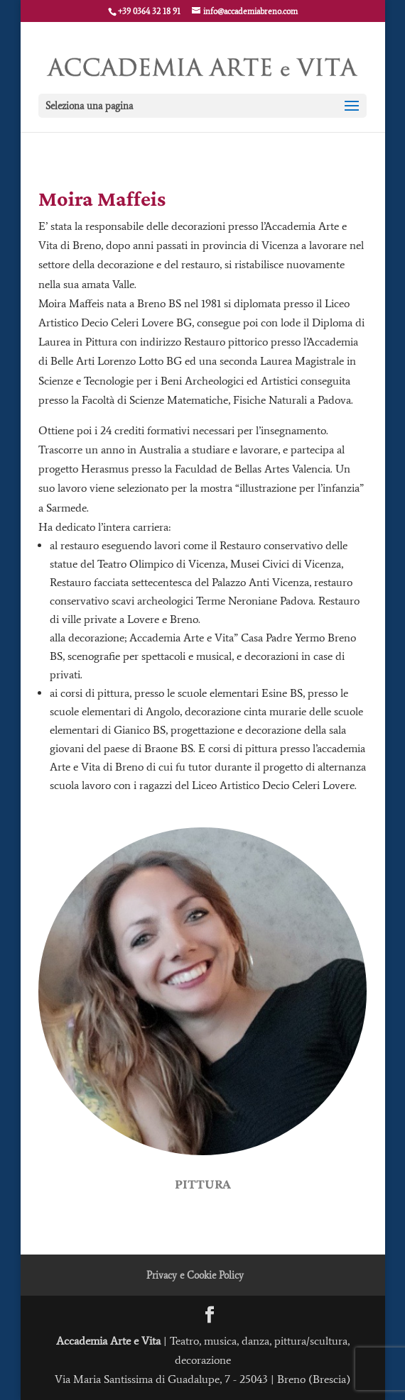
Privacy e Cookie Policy (195, 1275)
